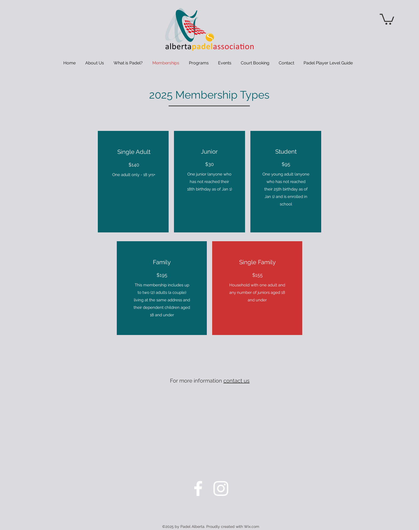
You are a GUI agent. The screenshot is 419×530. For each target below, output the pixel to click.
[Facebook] (198, 488)
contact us (236, 380)
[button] (387, 19)
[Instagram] (221, 488)
